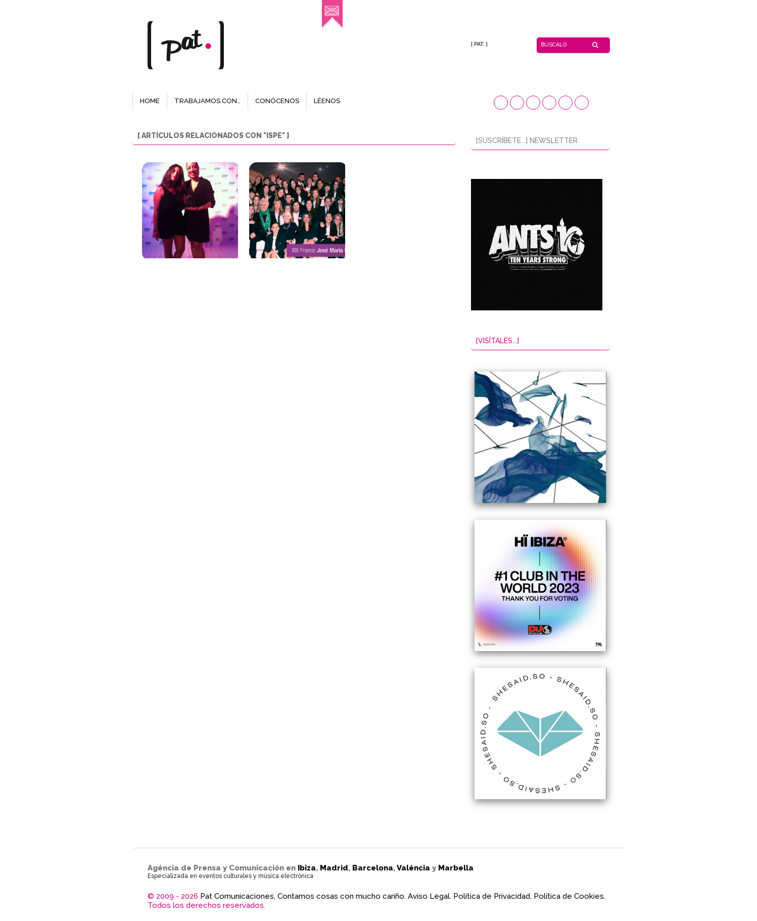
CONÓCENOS (277, 101)
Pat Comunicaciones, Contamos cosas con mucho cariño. (303, 896)
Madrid (334, 867)
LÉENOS (327, 101)
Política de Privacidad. (492, 896)
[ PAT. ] (479, 44)
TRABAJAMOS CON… (207, 101)
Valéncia (413, 867)
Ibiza (307, 867)
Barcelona (372, 867)
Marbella (456, 867)
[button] (501, 103)
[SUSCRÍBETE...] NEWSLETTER (527, 140)
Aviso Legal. (429, 896)
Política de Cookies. (569, 896)
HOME (150, 101)
